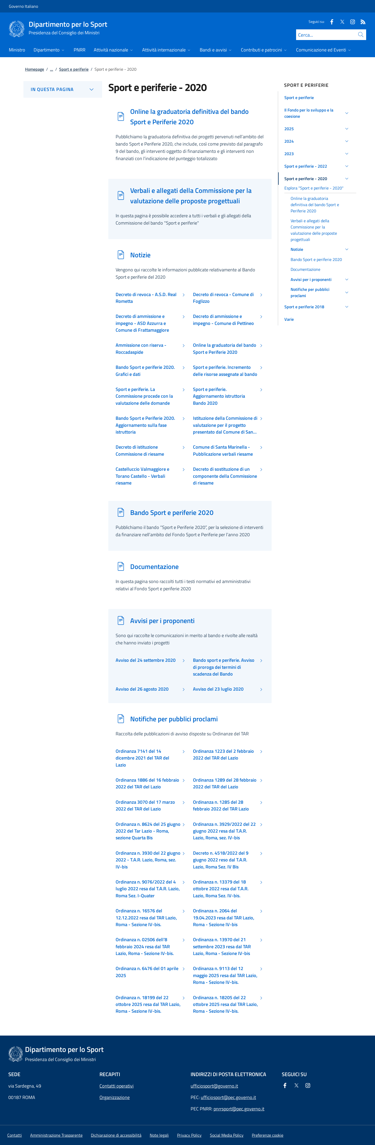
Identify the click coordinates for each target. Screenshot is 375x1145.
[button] (317, 97)
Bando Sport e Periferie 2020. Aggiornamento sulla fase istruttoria (145, 425)
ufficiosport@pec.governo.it (228, 1097)
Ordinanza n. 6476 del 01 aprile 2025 (147, 972)
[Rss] (361, 21)
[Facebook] (329, 21)
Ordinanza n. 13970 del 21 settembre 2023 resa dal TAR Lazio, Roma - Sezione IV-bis (222, 946)
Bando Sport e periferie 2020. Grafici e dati (145, 370)
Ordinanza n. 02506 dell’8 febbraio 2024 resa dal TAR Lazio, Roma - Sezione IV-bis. (145, 946)
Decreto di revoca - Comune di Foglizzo (223, 298)
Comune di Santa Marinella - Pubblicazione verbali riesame (223, 450)
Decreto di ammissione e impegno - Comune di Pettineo (223, 319)
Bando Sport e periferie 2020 (172, 512)
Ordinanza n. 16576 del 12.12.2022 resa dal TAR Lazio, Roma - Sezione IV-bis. (146, 917)
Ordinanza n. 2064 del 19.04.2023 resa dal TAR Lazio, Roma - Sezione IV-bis (223, 917)
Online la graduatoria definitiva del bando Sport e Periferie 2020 (189, 116)
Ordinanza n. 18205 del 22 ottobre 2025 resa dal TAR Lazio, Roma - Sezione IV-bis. (225, 1004)
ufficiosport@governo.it (214, 1085)
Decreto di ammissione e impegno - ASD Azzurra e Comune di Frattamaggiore (142, 323)
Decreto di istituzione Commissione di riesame (140, 450)
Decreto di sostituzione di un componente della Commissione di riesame (225, 476)
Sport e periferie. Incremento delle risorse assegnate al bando (225, 370)
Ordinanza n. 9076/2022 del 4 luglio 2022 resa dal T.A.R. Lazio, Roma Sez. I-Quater (148, 889)
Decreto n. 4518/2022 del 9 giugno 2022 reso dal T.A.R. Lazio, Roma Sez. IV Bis (220, 860)
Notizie (140, 255)
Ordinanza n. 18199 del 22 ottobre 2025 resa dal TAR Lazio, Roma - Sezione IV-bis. (148, 1004)
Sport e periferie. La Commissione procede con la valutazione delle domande (144, 396)
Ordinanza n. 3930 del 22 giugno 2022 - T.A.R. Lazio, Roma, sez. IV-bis (148, 860)
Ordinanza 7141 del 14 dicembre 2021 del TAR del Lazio (142, 758)
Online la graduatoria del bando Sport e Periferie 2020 (224, 348)
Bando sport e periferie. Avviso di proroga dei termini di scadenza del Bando (223, 667)
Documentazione (154, 566)
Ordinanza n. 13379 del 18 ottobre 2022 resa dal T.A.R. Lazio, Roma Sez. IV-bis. (220, 889)
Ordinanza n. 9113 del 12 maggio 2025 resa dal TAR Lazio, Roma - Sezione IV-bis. (225, 975)
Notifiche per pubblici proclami (174, 719)
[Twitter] (340, 21)
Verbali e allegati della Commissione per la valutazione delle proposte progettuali (191, 195)
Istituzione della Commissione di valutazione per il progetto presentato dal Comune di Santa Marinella (225, 425)
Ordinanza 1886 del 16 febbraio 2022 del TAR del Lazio (147, 783)
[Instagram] (350, 21)
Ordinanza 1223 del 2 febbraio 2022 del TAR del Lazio (223, 754)
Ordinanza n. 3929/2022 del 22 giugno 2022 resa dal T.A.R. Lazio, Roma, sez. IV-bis (224, 831)
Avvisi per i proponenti (162, 620)
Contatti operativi (116, 1085)
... (51, 69)
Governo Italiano (23, 6)
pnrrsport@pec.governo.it (239, 1108)
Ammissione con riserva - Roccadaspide (141, 348)
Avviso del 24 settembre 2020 (146, 660)
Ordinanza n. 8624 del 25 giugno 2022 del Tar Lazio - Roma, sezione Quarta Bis (148, 831)
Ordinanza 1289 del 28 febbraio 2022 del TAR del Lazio (225, 783)
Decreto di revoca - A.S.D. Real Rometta (146, 298)
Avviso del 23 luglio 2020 (218, 689)
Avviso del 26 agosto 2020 (142, 689)
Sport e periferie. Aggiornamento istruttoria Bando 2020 (219, 396)
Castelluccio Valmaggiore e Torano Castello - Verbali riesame (142, 476)
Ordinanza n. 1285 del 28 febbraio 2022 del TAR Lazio (221, 805)
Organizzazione (114, 1097)
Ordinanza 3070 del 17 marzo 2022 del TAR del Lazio (145, 805)
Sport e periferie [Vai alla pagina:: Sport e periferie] (74, 69)
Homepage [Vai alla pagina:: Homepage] (34, 69)
